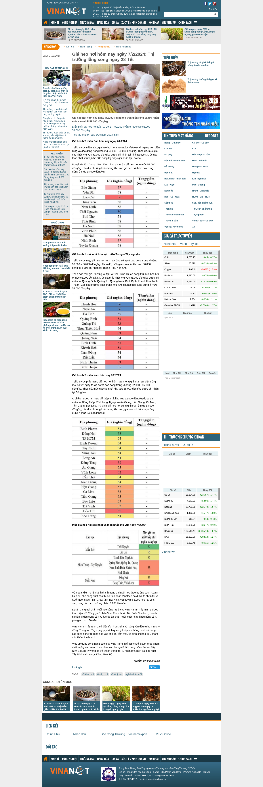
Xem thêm (195, 22)
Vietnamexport (137, 734)
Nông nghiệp (104, 46)
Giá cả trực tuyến (178, 236)
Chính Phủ (53, 734)
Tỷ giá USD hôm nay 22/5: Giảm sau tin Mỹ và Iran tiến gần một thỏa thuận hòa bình (56, 198)
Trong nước (171, 444)
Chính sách (185, 23)
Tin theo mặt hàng (178, 136)
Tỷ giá (194, 243)
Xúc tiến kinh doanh (133, 23)
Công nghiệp (69, 23)
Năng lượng (86, 46)
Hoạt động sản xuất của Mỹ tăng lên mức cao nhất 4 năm (125, 10)
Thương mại (87, 23)
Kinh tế (55, 23)
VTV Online (163, 734)
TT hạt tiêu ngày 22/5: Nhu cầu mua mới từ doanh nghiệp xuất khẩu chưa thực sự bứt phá (82, 33)
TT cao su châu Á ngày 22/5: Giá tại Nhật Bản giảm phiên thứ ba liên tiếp (125, 15)
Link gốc (77, 667)
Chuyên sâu (169, 23)
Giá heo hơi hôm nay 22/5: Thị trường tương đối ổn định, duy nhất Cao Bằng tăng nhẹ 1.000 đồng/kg (141, 33)
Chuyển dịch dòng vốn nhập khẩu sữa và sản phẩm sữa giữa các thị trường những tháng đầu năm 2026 (55, 123)
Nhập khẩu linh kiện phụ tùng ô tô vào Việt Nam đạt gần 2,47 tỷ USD (56, 144)
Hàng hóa (103, 23)
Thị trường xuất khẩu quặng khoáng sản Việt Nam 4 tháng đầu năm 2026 (56, 135)
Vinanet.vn (168, 552)
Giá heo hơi (88, 674)
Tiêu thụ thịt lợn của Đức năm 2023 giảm (95, 134)
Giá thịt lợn (116, 674)
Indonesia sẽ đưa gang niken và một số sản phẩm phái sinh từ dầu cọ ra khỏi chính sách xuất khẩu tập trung (56, 325)
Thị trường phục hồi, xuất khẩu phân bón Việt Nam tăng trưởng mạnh (55, 112)
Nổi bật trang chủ (56, 68)
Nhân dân (79, 734)
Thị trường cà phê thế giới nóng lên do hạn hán (201, 63)
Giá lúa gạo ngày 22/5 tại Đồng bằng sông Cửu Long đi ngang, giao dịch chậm (199, 32)
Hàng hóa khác (123, 46)
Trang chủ (45, 22)
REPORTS (211, 136)
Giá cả (115, 23)
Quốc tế (188, 444)
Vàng (183, 243)
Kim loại (70, 46)
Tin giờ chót (100, 3)
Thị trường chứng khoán (184, 437)
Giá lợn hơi (102, 674)
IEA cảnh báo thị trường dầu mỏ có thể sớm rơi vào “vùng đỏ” (56, 103)
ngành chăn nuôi (133, 674)
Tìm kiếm (213, 9)
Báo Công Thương (113, 734)
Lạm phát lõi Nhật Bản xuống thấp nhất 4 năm (119, 7)
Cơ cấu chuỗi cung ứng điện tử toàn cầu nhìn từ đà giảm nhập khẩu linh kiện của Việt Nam (55, 92)
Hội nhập (153, 23)
